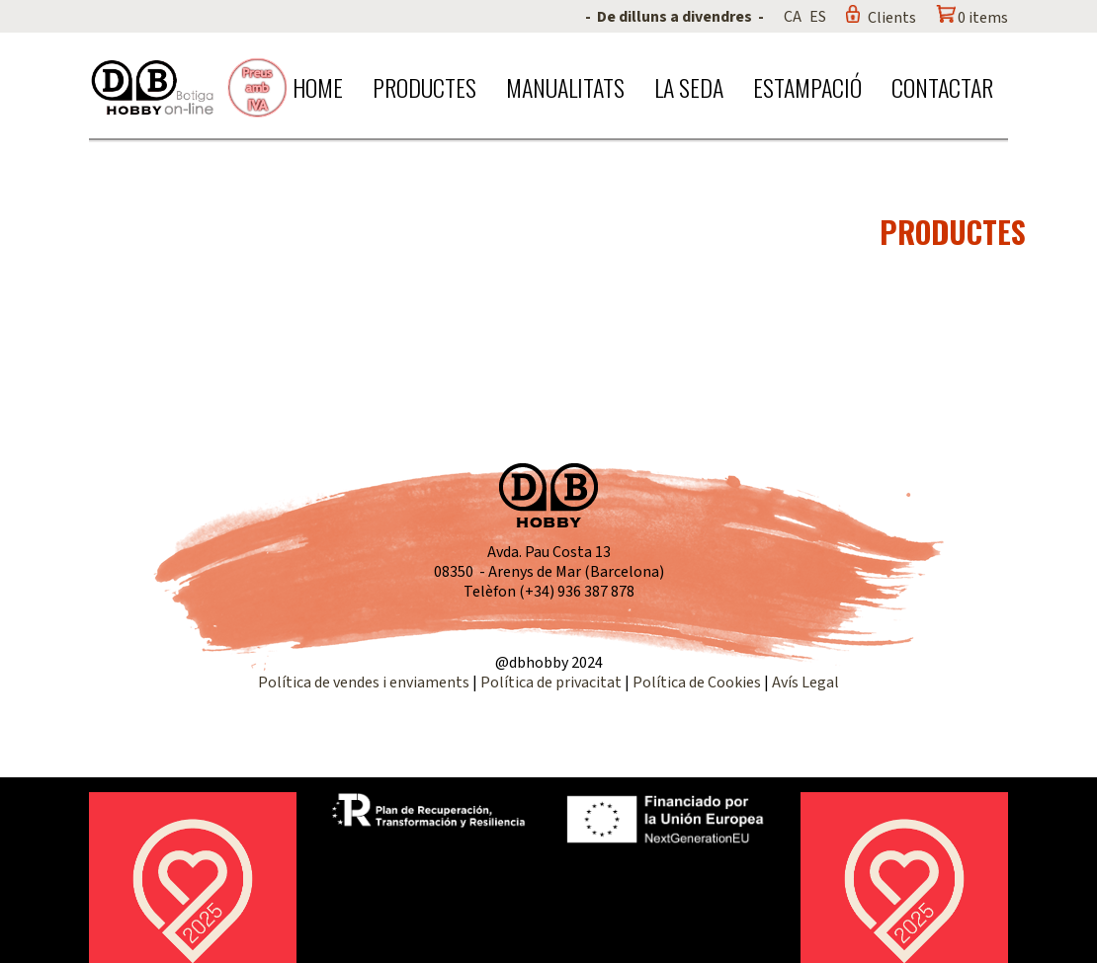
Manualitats (565, 87)
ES (817, 17)
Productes (424, 87)
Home (318, 87)
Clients (892, 18)
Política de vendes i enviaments (363, 682)
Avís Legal (805, 682)
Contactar (942, 87)
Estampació (807, 87)
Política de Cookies (697, 682)
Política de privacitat (551, 682)
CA (793, 17)
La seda (688, 87)
